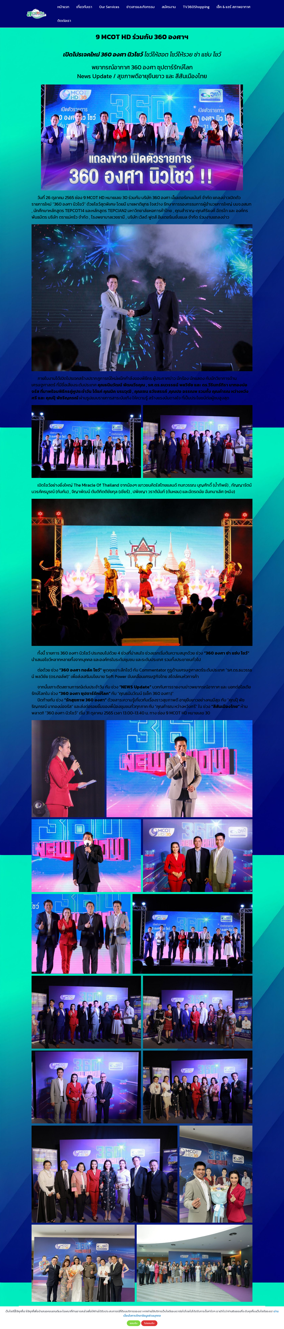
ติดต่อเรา (64, 20)
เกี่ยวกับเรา (84, 6)
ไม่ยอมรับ (149, 1323)
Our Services (109, 6)
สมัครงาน (169, 6)
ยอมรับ (133, 1323)
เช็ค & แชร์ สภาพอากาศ (233, 6)
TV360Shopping (196, 6)
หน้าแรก (63, 6)
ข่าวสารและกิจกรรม (140, 6)
